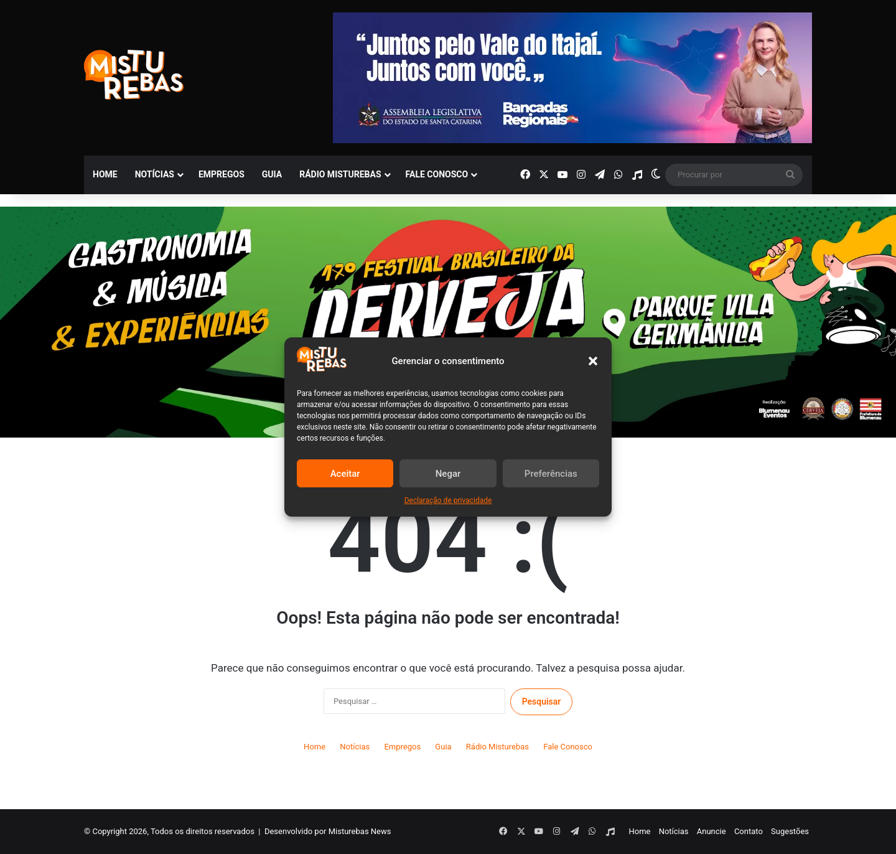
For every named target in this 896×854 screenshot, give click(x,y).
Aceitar (345, 473)
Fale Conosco (437, 174)
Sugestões (790, 831)
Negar (448, 473)
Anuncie (711, 831)
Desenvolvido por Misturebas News (327, 831)
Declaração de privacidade (448, 500)
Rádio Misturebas (340, 174)
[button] (593, 361)
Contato (748, 831)
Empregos (221, 174)
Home (105, 174)
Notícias (154, 174)
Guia (272, 174)
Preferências (551, 473)
